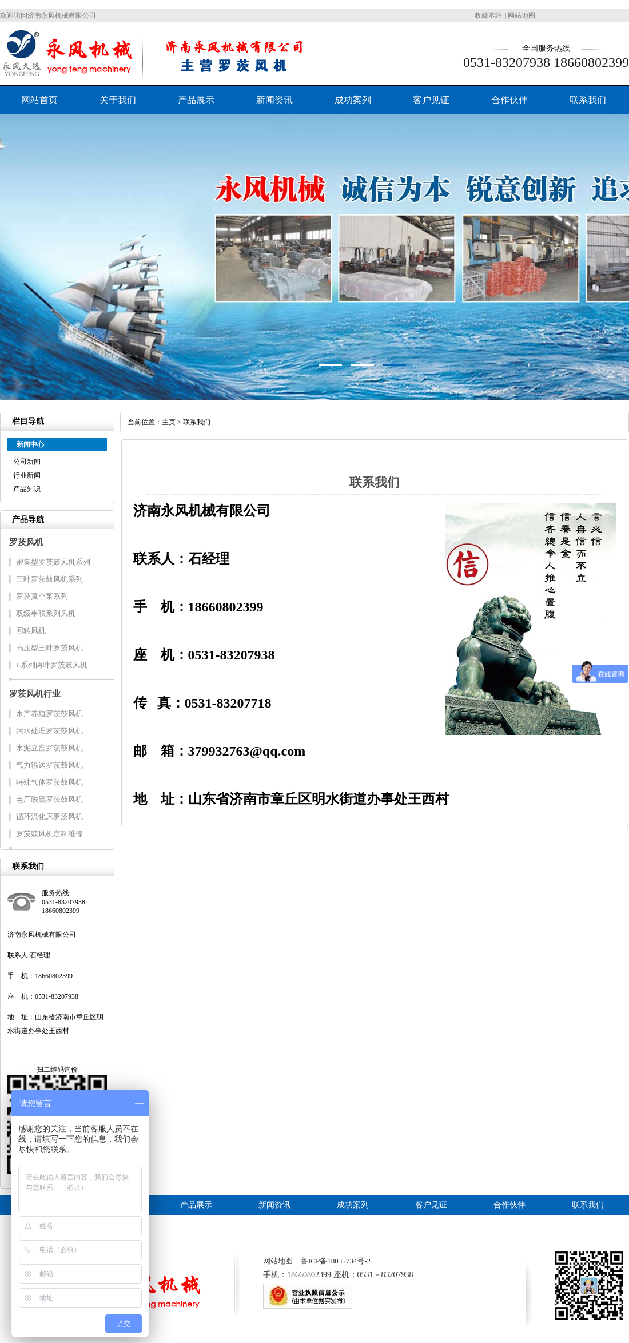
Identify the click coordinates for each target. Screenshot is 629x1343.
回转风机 (31, 630)
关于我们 (117, 100)
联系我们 (588, 100)
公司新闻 (27, 462)
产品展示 (196, 100)
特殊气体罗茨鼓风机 (49, 782)
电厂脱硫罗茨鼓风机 (49, 799)
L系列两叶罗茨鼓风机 (51, 665)
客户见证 (431, 100)
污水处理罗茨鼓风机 (49, 730)
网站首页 (39, 100)
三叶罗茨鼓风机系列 (49, 579)
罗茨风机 (26, 542)
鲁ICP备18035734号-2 (336, 1261)
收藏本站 (488, 15)
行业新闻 (27, 475)
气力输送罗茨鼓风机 (49, 765)
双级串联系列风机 (45, 613)
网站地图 (521, 15)
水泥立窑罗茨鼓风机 (49, 748)
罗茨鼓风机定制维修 (49, 833)
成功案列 (353, 100)
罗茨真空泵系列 (42, 596)
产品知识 (27, 489)
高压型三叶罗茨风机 (49, 647)
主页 (169, 422)
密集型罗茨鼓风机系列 (53, 562)
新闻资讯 (274, 100)
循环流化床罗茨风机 (49, 816)
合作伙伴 (509, 100)
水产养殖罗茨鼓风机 (49, 713)
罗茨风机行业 (35, 693)
